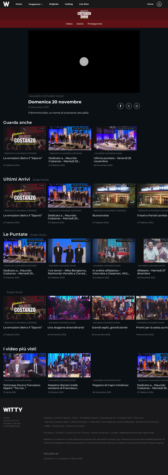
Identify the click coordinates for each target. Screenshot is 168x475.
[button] (36, 4)
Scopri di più (41, 179)
